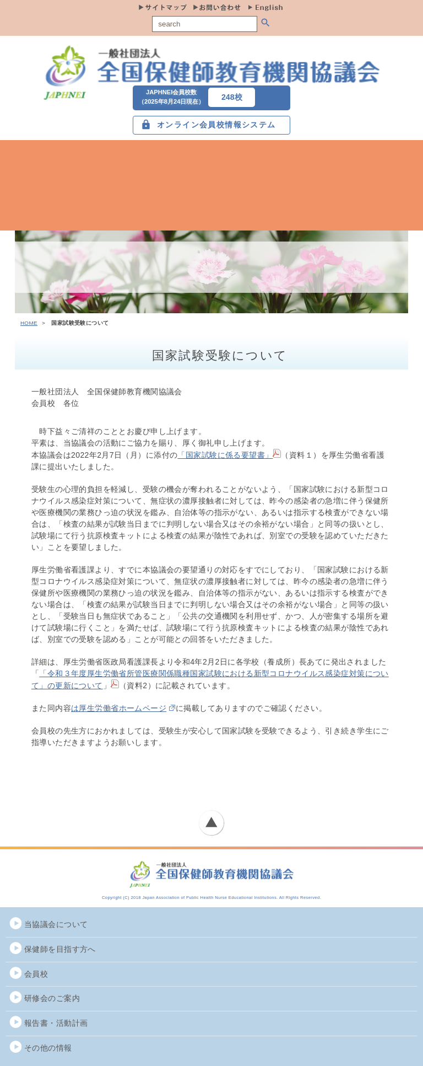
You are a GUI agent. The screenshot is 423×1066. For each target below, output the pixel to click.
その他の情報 (48, 1047)
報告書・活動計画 (56, 1023)
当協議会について (56, 924)
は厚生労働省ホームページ (118, 708)
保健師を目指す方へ (60, 949)
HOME (28, 323)
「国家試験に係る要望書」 (229, 455)
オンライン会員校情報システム (216, 124)
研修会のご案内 (52, 998)
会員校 (36, 973)
